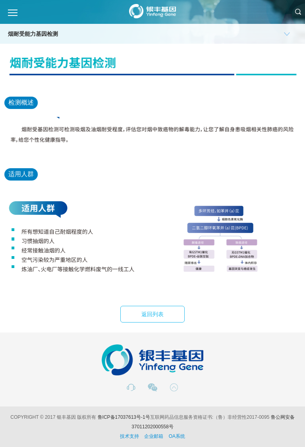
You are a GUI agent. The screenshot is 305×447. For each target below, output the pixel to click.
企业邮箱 (153, 436)
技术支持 (129, 436)
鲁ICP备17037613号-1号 (124, 417)
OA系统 (177, 436)
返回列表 (152, 314)
